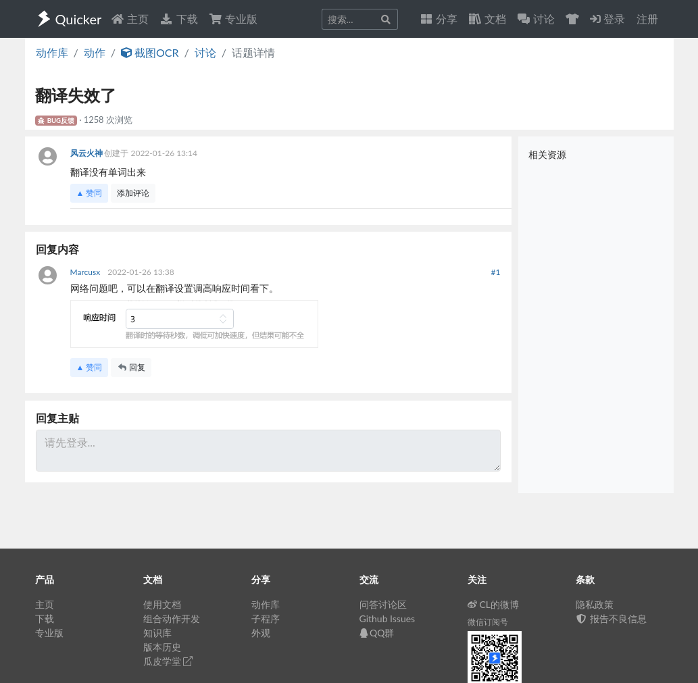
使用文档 (162, 604)
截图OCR (150, 52)
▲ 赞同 (89, 193)
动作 (94, 52)
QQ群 (377, 632)
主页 (130, 18)
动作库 (52, 52)
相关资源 (547, 154)
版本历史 (162, 647)
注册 (647, 18)
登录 (607, 18)
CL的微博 (494, 604)
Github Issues (387, 618)
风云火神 (87, 153)
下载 (178, 18)
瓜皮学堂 (168, 661)
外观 (260, 632)
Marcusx (86, 272)
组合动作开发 (171, 618)
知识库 (157, 632)
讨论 (205, 52)
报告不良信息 (611, 618)
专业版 (233, 18)
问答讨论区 (383, 604)
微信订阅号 (488, 622)
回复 (131, 367)
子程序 (265, 618)
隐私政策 (595, 604)
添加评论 (133, 193)
